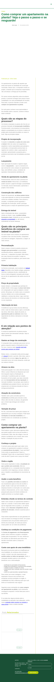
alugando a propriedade (8, 219)
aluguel (6, 356)
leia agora (19, 629)
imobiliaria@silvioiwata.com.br (21, 672)
